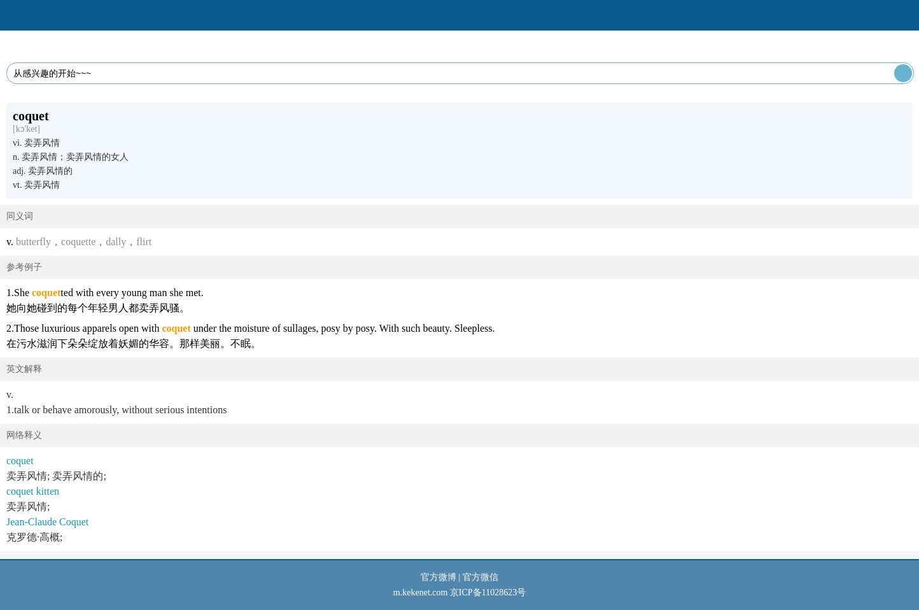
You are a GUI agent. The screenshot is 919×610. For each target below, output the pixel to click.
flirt (143, 241)
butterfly (33, 241)
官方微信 (480, 577)
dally (116, 241)
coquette (78, 241)
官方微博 (438, 577)
